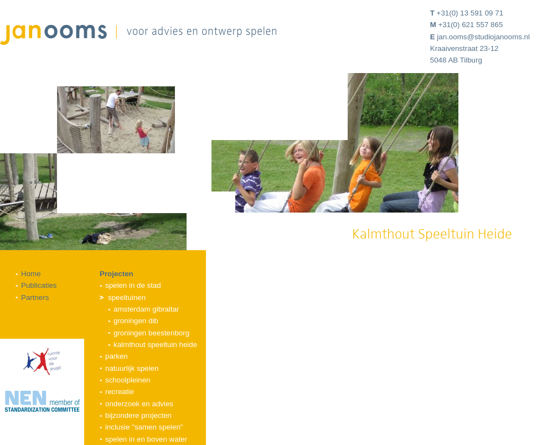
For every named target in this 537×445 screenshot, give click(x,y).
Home (31, 274)
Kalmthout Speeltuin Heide (155, 344)
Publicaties (38, 285)
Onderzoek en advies (139, 404)
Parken (116, 356)
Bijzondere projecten (138, 415)
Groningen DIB (135, 321)
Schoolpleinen (128, 380)
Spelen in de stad (133, 285)
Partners (35, 297)
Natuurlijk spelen (131, 368)
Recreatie (119, 391)
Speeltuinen (127, 297)
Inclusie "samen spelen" (144, 427)
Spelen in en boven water (146, 439)
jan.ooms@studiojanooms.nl (483, 37)
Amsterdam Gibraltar (146, 309)
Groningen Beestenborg (151, 333)
